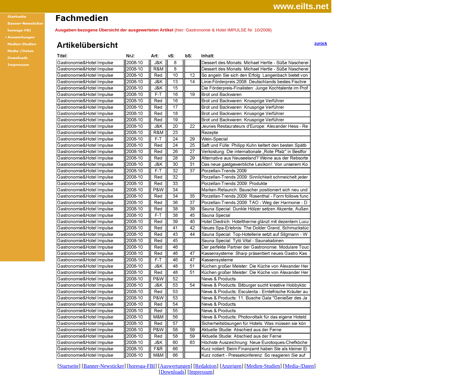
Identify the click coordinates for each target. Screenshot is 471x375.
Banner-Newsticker (103, 366)
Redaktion (206, 366)
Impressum (200, 372)
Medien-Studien (263, 366)
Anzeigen (231, 366)
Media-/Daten (299, 366)
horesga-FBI (142, 366)
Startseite (69, 366)
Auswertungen (175, 366)
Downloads (172, 372)
